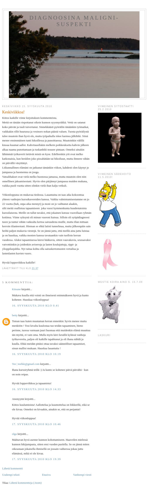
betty (15, 315)
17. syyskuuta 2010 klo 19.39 (36, 459)
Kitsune (16, 289)
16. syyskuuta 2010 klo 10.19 (36, 354)
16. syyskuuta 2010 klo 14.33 (36, 389)
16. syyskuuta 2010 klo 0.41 (35, 305)
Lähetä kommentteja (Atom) (25, 482)
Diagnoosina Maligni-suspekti (74, 21)
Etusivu (46, 474)
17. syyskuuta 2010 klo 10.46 (36, 424)
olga (14, 433)
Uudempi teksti (11, 474)
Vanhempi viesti (82, 474)
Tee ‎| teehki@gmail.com (26, 364)
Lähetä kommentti (12, 468)
